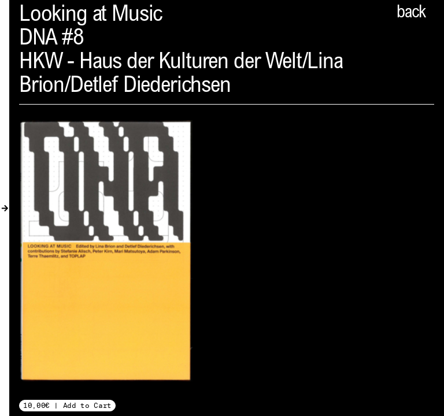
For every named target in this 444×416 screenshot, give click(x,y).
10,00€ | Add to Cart (67, 405)
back (411, 13)
